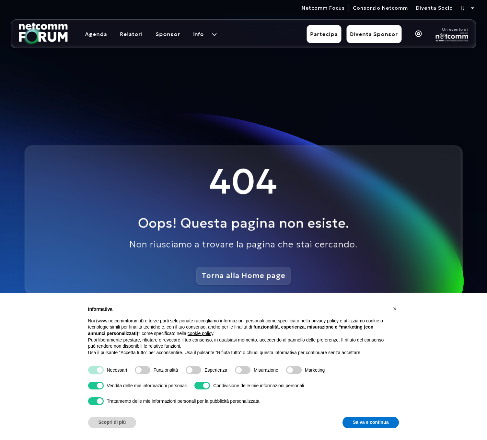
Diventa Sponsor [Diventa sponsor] (374, 34)
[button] (396, 309)
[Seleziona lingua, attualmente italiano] (467, 8)
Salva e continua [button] (370, 422)
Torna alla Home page (243, 275)
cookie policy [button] (200, 333)
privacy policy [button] (325, 320)
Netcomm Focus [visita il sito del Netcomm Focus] (323, 8)
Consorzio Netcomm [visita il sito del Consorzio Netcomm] (380, 8)
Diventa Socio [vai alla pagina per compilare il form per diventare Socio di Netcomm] (434, 8)
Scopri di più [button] (112, 422)
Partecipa (324, 34)
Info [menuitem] (198, 34)
